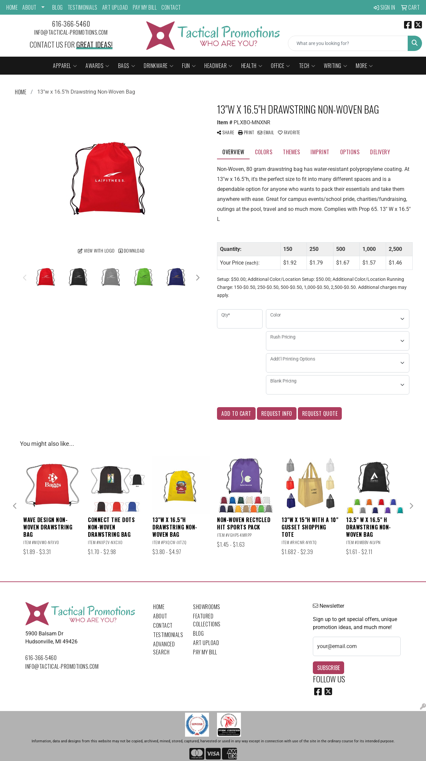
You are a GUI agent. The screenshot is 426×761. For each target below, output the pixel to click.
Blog (57, 7)
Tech (307, 66)
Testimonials (83, 7)
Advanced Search (164, 648)
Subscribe (328, 668)
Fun (189, 66)
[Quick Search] (348, 43)
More (364, 66)
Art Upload (115, 7)
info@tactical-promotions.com (70, 32)
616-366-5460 (71, 24)
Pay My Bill (145, 7)
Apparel (65, 66)
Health (252, 66)
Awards (97, 66)
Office (280, 66)
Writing (335, 66)
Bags (126, 66)
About (29, 7)
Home (12, 7)
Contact (171, 7)
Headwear (218, 66)
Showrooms (206, 607)
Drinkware (158, 66)
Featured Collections (207, 620)
